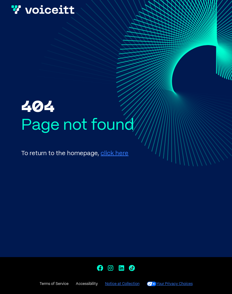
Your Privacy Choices (170, 284)
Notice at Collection (122, 284)
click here (114, 153)
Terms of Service (54, 284)
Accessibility (87, 284)
